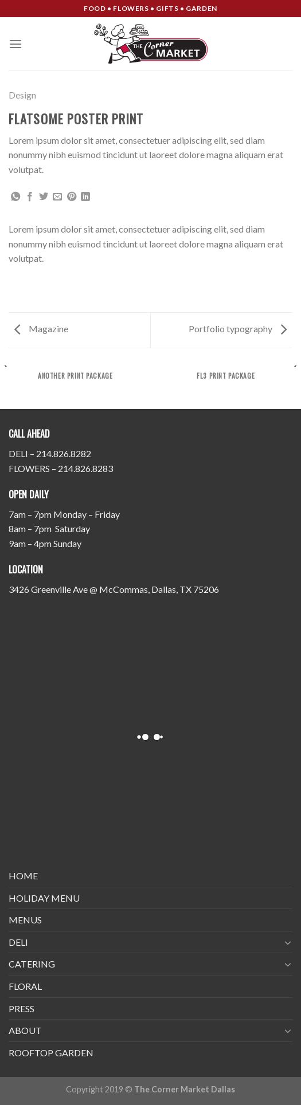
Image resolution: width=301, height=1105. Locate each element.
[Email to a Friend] (57, 197)
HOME (23, 875)
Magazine (41, 328)
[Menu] (15, 44)
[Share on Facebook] (29, 197)
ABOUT (25, 1030)
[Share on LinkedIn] (85, 197)
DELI (18, 942)
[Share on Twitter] (43, 197)
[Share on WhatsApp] (15, 197)
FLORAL (25, 986)
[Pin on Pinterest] (71, 197)
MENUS (25, 919)
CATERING (32, 963)
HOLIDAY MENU (44, 897)
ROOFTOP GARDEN (51, 1052)
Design (22, 94)
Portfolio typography (238, 328)
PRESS (21, 1008)
